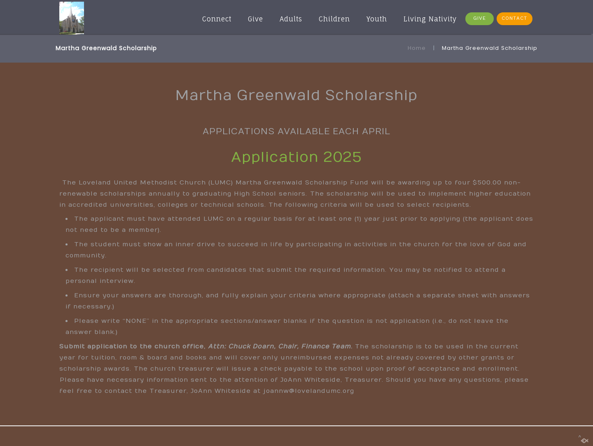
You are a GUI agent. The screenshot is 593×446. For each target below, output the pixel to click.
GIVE (479, 18)
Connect (216, 19)
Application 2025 (296, 157)
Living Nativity (430, 19)
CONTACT (514, 18)
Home (417, 48)
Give (255, 19)
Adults (291, 19)
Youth (377, 19)
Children (334, 19)
